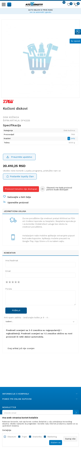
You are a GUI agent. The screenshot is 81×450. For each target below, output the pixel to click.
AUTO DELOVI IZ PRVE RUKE (40, 10)
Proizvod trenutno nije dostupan (21, 189)
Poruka (8, 289)
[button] (9, 4)
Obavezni (11, 437)
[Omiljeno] (68, 5)
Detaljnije (6, 430)
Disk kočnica (11, 117)
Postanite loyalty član (22, 176)
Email (8, 271)
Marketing (52, 437)
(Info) (73, 139)
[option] (40, 10)
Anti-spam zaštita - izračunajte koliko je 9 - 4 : (26, 317)
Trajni (24, 437)
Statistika (37, 437)
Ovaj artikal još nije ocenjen (21, 348)
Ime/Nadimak (11, 260)
